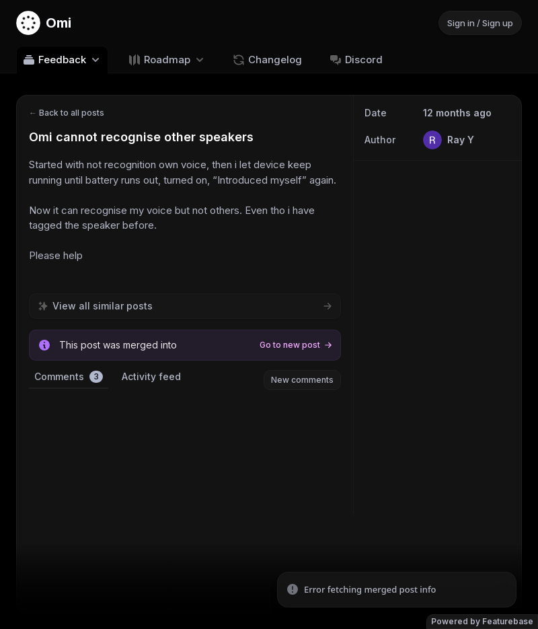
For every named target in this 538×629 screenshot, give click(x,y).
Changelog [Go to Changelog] (267, 60)
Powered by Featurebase (482, 621)
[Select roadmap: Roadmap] (167, 59)
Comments (68, 377)
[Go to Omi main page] (43, 23)
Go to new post (296, 345)
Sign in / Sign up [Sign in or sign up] (480, 22)
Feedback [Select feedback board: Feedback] (62, 60)
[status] (396, 590)
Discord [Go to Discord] (356, 60)
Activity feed (151, 376)
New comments (302, 380)
